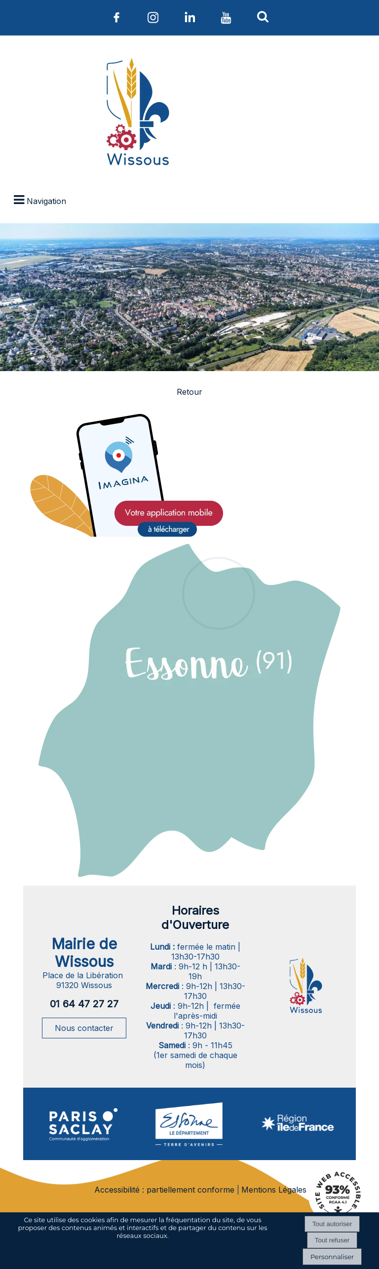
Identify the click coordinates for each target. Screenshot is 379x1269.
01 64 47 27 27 (84, 1004)
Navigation (46, 201)
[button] (262, 16)
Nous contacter (84, 1028)
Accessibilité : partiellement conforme (164, 1190)
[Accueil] (136, 114)
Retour (189, 392)
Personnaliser (332, 1257)
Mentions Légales (273, 1190)
